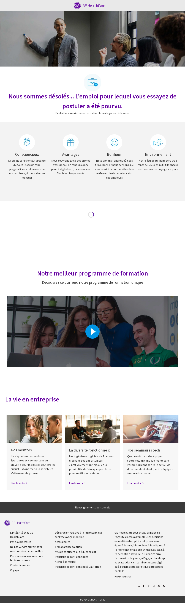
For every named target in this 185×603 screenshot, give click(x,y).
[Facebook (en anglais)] (143, 586)
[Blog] (153, 586)
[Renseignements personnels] (93, 507)
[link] (19, 483)
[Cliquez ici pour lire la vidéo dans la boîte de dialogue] (92, 331)
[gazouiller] (148, 586)
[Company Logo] (89, 5)
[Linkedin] (138, 586)
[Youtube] (158, 586)
